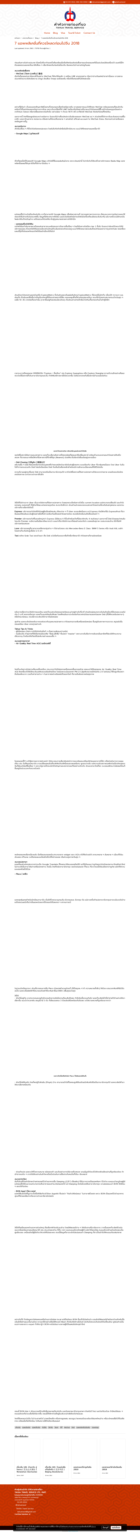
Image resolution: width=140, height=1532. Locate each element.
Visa (63, 33)
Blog (55, 33)
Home (47, 33)
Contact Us (89, 33)
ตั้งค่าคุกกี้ (105, 1528)
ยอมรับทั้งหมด (116, 1528)
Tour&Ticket (74, 33)
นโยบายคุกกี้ (32, 1528)
